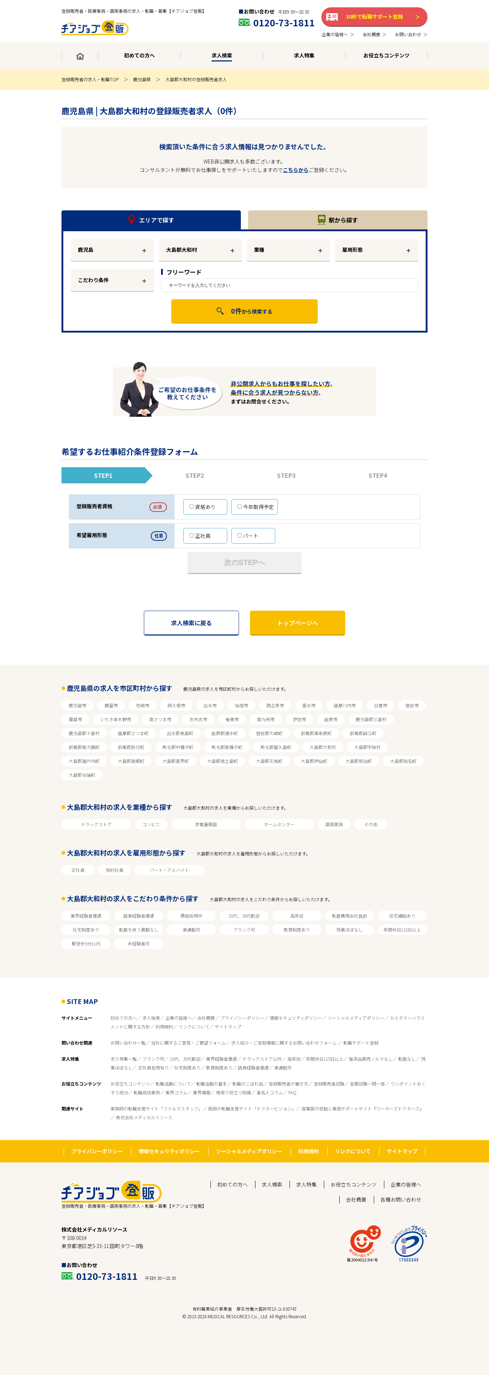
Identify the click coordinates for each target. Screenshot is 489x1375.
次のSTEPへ (244, 562)
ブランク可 (244, 929)
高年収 (296, 916)
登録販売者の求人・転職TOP (90, 79)
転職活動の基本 (211, 1083)
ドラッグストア (96, 824)
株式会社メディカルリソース (144, 1117)
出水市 (210, 705)
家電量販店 (206, 824)
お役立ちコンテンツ (130, 1083)
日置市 (380, 705)
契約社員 (114, 870)
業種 (259, 249)
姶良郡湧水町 (225, 733)
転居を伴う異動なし (138, 929)
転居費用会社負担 (349, 916)
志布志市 (198, 719)
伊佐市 (299, 719)
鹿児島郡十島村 (84, 733)
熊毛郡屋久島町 (276, 747)
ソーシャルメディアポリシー (356, 1018)
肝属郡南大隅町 (84, 747)
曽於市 (412, 705)
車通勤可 (191, 929)
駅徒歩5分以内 (86, 943)
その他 (370, 824)
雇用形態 (352, 249)
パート (247, 535)
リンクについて (194, 1026)
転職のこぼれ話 (247, 1083)
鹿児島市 (77, 705)
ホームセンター (279, 824)
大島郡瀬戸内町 (84, 761)
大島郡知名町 (403, 761)
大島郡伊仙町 (314, 761)
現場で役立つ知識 (233, 1092)
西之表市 (275, 705)
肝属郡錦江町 (363, 733)
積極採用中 (191, 916)
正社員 (199, 535)
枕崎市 (142, 705)
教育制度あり (297, 929)
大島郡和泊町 (359, 761)
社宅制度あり (86, 929)
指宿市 (241, 705)
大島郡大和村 (323, 747)
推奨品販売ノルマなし (371, 1059)
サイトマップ (228, 1026)
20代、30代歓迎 (244, 916)
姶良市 (330, 719)
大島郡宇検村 (367, 747)
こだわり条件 (93, 280)
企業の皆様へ (178, 1018)
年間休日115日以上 (402, 929)
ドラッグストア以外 (262, 1059)
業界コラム (176, 1092)
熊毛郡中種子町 (178, 747)
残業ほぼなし (349, 929)
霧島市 (75, 719)
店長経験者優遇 (138, 916)
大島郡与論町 (82, 775)
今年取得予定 (255, 506)
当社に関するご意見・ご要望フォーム (188, 1042)
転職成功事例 (147, 1092)
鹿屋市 (111, 705)
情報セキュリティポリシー (296, 1018)
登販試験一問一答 (367, 1083)
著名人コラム (270, 1092)
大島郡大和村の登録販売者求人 (196, 79)
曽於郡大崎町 (269, 733)
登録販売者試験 (329, 1083)
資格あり (202, 506)
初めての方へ (124, 1018)
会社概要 (206, 1018)
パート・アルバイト (169, 870)
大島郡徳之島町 (222, 761)
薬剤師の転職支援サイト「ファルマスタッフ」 (157, 1108)
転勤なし (407, 1059)
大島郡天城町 (269, 761)
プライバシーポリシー (242, 1018)
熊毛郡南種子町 (227, 747)
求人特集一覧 (124, 1059)
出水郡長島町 (180, 733)
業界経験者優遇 (86, 916)
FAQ (292, 1092)
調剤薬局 (334, 824)
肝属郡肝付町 (131, 747)
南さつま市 (160, 719)
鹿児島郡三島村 (371, 719)
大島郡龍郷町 (131, 761)
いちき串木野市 (115, 719)
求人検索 (151, 1018)
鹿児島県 (142, 79)
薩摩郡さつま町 (133, 733)
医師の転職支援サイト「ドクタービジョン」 (252, 1108)
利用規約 (164, 1026)
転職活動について (173, 1083)
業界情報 (201, 1092)
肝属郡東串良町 (316, 733)
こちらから (296, 169)
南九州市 (266, 719)
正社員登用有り (153, 1067)
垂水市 (309, 705)
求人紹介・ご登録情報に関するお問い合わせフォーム (284, 1042)
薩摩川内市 (345, 705)
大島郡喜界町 (176, 761)
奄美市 (232, 719)
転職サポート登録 (360, 1042)
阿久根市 (176, 705)
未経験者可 (139, 943)
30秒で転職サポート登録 (374, 16)
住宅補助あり (402, 916)
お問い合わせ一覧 (128, 1042)
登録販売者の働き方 (288, 1083)
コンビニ (151, 824)
